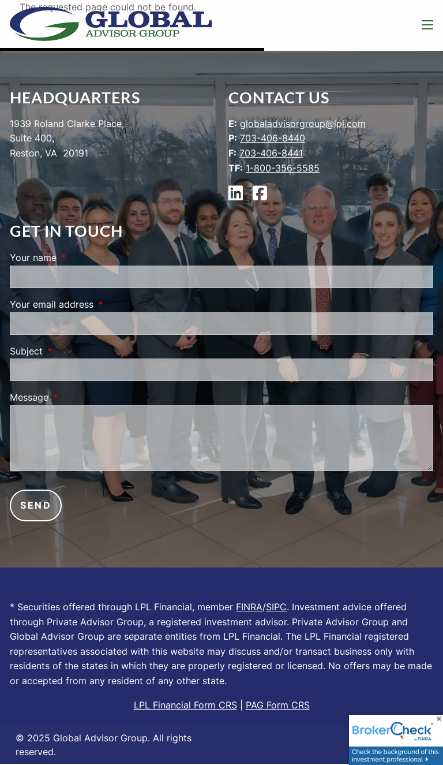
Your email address (98, 304)
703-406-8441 (271, 153)
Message (76, 397)
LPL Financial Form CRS (185, 705)
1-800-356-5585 (283, 168)
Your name (80, 257)
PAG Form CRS (278, 705)
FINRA (249, 607)
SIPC (276, 607)
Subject (73, 351)
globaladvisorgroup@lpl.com (303, 123)
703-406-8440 (272, 138)
